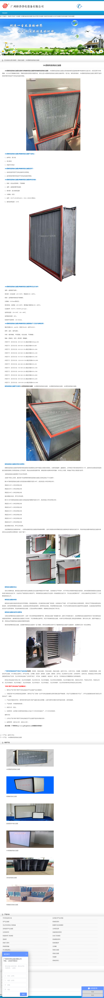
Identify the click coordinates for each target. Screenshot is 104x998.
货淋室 (34, 671)
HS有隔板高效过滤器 (30, 840)
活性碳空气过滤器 (8, 928)
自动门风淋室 (56, 935)
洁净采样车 (6, 932)
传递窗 (18, 16)
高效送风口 (56, 960)
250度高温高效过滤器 (26, 386)
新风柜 (43, 673)
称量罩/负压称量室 (58, 925)
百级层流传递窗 (48, 16)
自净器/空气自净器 (58, 918)
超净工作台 (11, 735)
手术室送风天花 (7, 918)
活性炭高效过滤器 (30, 868)
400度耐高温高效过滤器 (15, 737)
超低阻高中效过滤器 (30, 813)
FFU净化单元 (6, 950)
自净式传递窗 (57, 16)
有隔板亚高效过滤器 (30, 895)
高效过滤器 (21, 60)
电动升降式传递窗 (38, 16)
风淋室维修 (6, 946)
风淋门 (14, 16)
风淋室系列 (56, 921)
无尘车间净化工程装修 (9, 925)
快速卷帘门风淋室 (8, 935)
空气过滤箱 (6, 921)
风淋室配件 (84, 671)
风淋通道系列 (56, 939)
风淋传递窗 (64, 16)
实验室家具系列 (57, 932)
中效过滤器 (48, 671)
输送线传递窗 (28, 16)
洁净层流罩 (56, 928)
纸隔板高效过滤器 (30, 786)
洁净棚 (22, 16)
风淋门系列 (6, 943)
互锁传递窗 (71, 16)
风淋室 (10, 16)
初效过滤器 (40, 671)
